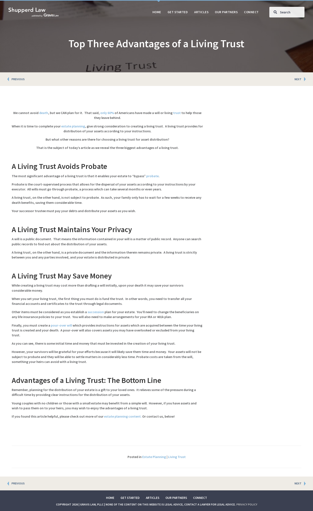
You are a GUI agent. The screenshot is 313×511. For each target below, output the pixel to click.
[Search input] (286, 12)
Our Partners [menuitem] (176, 498)
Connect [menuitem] (200, 498)
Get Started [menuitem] (130, 498)
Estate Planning (154, 457)
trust (177, 113)
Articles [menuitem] (152, 498)
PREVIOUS (18, 79)
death (43, 113)
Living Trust (177, 457)
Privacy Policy (246, 504)
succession (96, 312)
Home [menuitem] (110, 498)
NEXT (298, 79)
